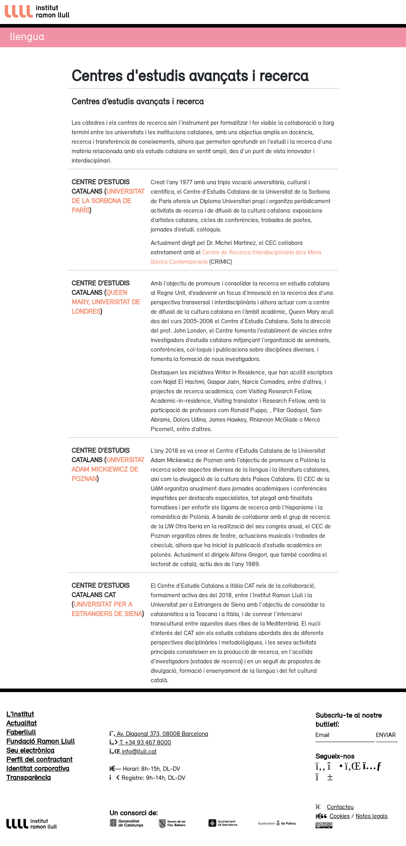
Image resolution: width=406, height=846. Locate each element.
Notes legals (372, 815)
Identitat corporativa (37, 768)
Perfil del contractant (39, 759)
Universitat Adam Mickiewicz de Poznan (108, 469)
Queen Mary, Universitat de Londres (106, 302)
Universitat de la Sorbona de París (108, 200)
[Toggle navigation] (392, 12)
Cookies (333, 815)
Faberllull (21, 732)
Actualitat (21, 722)
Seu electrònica (30, 750)
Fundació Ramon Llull (40, 741)
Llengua (27, 36)
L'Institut (20, 713)
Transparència (28, 777)
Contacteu (340, 806)
